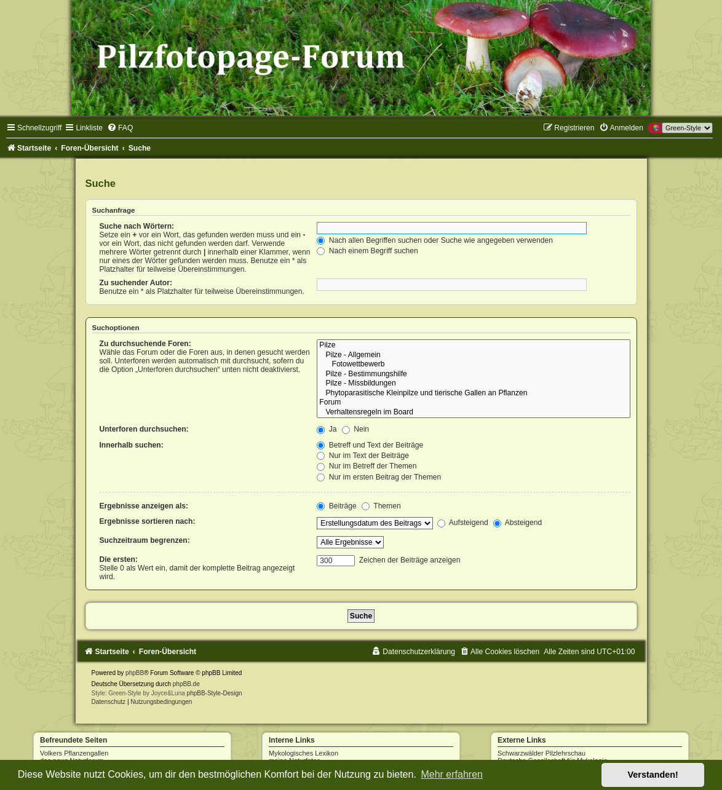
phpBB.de (186, 684)
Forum (473, 403)
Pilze (473, 345)
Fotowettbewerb (473, 364)
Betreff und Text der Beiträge (370, 445)
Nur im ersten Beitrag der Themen (379, 477)
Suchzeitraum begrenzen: (145, 540)
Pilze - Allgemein (473, 355)
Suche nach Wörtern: (137, 226)
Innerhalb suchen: (132, 445)
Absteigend (517, 522)
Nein (355, 429)
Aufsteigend (462, 522)
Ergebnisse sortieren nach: (148, 521)
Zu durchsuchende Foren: (145, 343)
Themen (381, 506)
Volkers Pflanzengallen (74, 753)
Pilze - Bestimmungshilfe (473, 374)
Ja (326, 429)
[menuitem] (120, 128)
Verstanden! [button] (653, 775)
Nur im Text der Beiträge (363, 455)
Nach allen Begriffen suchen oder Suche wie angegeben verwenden (435, 240)
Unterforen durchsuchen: (144, 429)
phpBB (134, 673)
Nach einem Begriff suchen (367, 251)
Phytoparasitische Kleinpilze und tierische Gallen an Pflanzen (473, 393)
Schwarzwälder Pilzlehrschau (541, 753)
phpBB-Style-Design (214, 693)
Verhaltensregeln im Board (473, 412)
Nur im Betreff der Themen (366, 466)
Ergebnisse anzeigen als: (144, 506)
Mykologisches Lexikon (303, 753)
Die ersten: (119, 559)
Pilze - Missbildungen (473, 384)
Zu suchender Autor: (136, 282)
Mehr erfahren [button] (452, 774)
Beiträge (336, 506)
